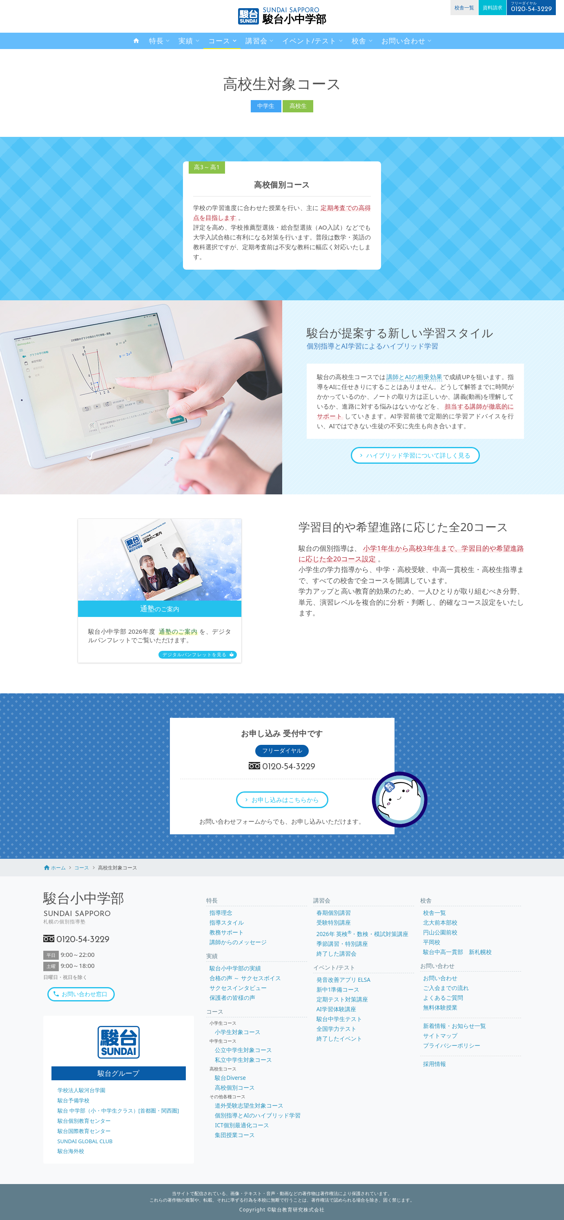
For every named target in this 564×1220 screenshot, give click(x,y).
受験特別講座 (334, 922)
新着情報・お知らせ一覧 (454, 1026)
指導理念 (221, 912)
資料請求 (492, 7)
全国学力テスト (337, 1028)
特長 (156, 40)
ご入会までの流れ (446, 988)
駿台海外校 (71, 1151)
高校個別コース (235, 1087)
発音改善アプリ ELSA (343, 979)
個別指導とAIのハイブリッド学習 (257, 1115)
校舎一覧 (464, 7)
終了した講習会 (337, 953)
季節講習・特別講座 (342, 943)
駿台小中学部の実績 (235, 968)
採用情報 (434, 1064)
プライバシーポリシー (451, 1045)
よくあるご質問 (443, 997)
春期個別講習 (334, 912)
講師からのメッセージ (238, 942)
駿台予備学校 (73, 1100)
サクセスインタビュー (238, 988)
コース (219, 40)
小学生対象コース (238, 1032)
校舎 (359, 40)
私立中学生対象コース (243, 1060)
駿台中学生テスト (339, 1019)
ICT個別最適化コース (242, 1125)
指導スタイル (227, 922)
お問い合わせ (403, 40)
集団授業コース (235, 1135)
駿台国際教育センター (84, 1131)
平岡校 (431, 942)
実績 (185, 40)
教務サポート (227, 932)
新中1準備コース (338, 989)
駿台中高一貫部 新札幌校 (457, 952)
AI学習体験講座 (336, 1009)
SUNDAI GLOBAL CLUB (85, 1141)
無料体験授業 (440, 1007)
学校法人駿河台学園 (81, 1090)
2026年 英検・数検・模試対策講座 (363, 934)
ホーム (58, 867)
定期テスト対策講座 (342, 999)
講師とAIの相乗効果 (414, 377)
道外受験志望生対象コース (249, 1105)
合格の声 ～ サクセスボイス (245, 978)
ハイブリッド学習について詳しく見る (418, 455)
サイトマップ (440, 1035)
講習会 (256, 40)
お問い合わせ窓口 (84, 994)
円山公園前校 (440, 932)
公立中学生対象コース (243, 1050)
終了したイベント (339, 1038)
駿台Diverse (230, 1077)
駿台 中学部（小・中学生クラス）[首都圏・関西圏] (118, 1110)
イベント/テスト (309, 40)
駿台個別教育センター (84, 1120)
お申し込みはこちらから (285, 799)
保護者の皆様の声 (232, 997)
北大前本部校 (440, 922)
